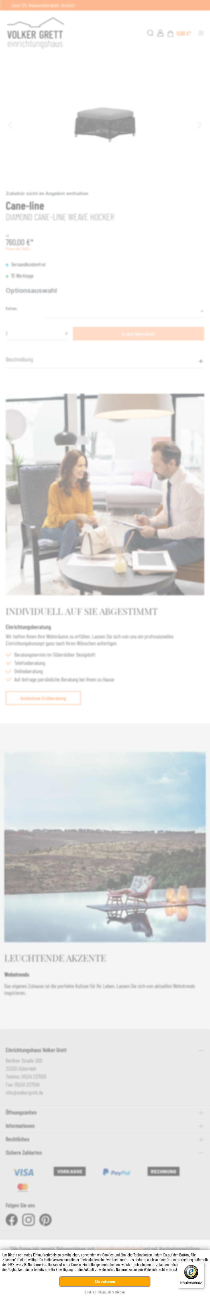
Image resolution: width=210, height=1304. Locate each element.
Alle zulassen (105, 1281)
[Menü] (200, 1265)
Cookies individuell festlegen (105, 1291)
